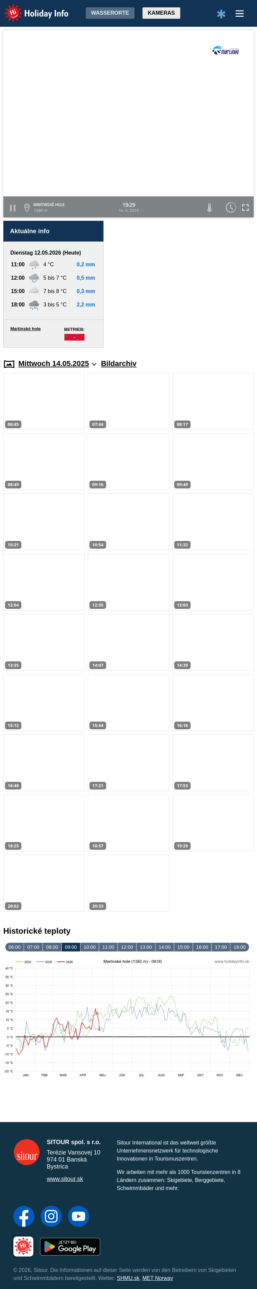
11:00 (108, 947)
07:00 (33, 947)
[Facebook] (23, 1217)
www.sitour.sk (65, 1179)
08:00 (52, 947)
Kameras (161, 13)
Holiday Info (30, 8)
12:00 (127, 947)
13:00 (146, 947)
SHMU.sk (128, 1278)
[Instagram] (51, 1217)
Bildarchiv (119, 363)
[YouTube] (78, 1217)
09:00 (71, 947)
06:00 (15, 947)
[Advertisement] (182, 284)
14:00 (165, 947)
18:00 (240, 947)
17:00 (221, 947)
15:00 (183, 947)
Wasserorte (110, 13)
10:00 (89, 947)
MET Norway (158, 1278)
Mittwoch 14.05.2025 (57, 363)
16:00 (202, 947)
